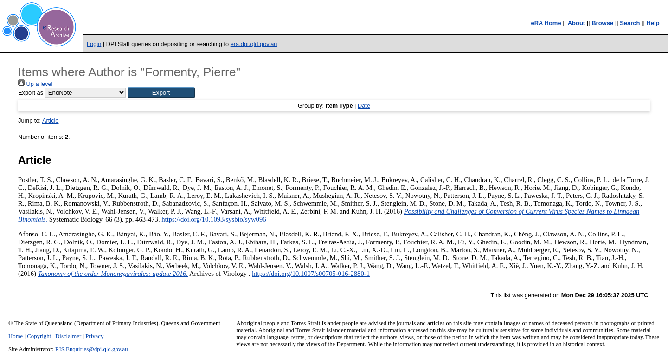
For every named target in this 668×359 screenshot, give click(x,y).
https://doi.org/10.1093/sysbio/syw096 (213, 219)
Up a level (35, 83)
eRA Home (546, 23)
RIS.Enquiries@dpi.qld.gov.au (91, 349)
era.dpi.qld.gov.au (254, 43)
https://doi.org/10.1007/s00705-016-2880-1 (311, 273)
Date (364, 105)
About (576, 23)
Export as (30, 92)
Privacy (94, 336)
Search (630, 23)
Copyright (39, 336)
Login (94, 43)
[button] (161, 92)
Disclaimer (68, 336)
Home (15, 336)
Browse (602, 23)
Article (50, 120)
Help (653, 23)
